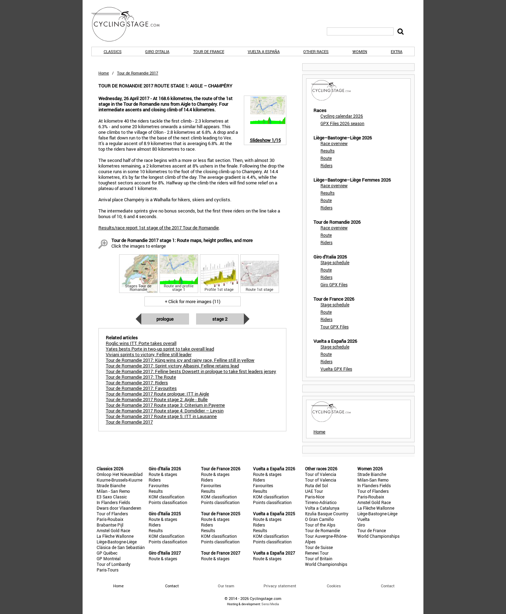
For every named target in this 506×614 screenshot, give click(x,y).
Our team (226, 585)
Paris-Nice (314, 496)
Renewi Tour (317, 553)
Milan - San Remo (113, 491)
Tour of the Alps (320, 525)
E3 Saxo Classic (112, 496)
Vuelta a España (264, 51)
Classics (113, 51)
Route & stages (163, 474)
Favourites (159, 485)
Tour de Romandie (322, 530)
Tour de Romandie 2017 (129, 422)
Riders (326, 165)
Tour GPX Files (334, 326)
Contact (388, 585)
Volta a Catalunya (322, 508)
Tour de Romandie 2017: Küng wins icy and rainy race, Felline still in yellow (180, 360)
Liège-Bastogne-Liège (117, 541)
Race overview (334, 143)
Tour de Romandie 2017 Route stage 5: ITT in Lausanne (161, 416)
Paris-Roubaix (110, 519)
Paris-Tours (107, 570)
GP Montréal (109, 558)
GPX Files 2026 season (342, 123)
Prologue (165, 319)
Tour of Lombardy (113, 564)
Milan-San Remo (373, 480)
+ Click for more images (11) (192, 301)
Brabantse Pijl (110, 525)
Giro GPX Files (334, 284)
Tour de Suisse (319, 547)
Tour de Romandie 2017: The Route (141, 377)
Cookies (334, 585)
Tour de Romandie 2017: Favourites (141, 388)
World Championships (326, 564)
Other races (316, 51)
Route (326, 158)
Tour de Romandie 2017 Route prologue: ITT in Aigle (157, 394)
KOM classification (166, 496)
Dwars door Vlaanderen (119, 508)
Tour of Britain (318, 558)
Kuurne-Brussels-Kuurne (119, 480)
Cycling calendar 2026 (341, 116)
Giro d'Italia (157, 51)
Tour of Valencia (320, 474)
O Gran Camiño (319, 519)
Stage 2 (219, 319)
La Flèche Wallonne (115, 536)
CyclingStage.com (130, 24)
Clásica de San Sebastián (121, 547)
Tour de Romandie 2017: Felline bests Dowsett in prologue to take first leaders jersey (191, 371)
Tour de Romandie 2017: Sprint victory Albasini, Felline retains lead (172, 365)
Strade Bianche (111, 485)
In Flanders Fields (113, 502)
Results (327, 151)
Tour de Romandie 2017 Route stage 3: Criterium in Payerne (165, 405)
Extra (396, 51)
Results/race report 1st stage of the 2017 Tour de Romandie (158, 227)
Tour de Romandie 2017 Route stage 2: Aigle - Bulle (157, 399)
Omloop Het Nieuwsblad (120, 474)
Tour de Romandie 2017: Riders (137, 382)
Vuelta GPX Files (336, 369)
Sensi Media (270, 604)
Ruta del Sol (316, 485)
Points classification (168, 502)
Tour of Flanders (112, 513)
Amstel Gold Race (113, 530)
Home (103, 73)
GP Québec (107, 553)
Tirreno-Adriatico (321, 502)
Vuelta (363, 519)
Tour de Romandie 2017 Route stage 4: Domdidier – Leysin (164, 410)
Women (359, 51)
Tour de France (208, 51)
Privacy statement (280, 585)
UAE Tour (314, 491)
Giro (361, 525)
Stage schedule (334, 262)
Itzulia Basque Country (326, 513)
